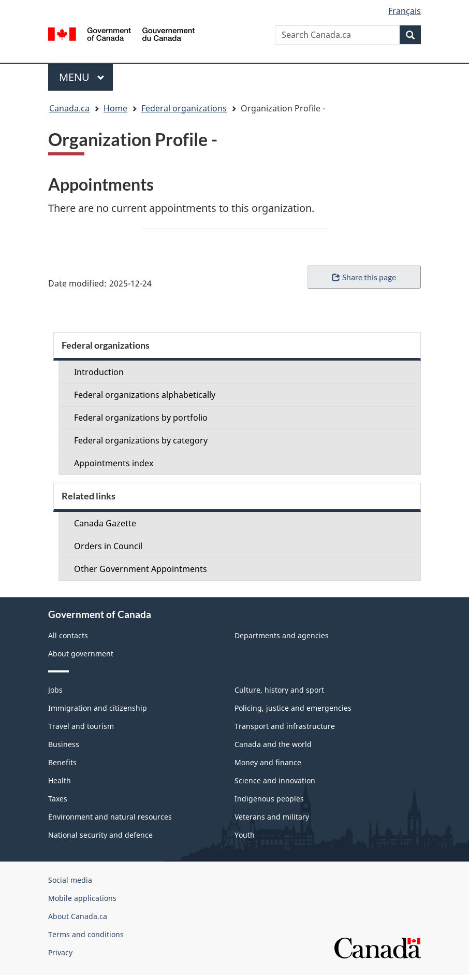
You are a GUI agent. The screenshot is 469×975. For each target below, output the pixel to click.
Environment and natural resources (110, 817)
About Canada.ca (77, 916)
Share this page (363, 277)
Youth (244, 835)
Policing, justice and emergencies (292, 708)
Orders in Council (108, 546)
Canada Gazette (105, 523)
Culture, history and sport (279, 690)
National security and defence (100, 835)
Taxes (57, 799)
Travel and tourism (81, 726)
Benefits (62, 762)
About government (80, 653)
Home (115, 108)
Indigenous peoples (269, 799)
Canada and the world (273, 744)
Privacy (60, 952)
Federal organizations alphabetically (144, 394)
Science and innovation (274, 780)
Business (63, 744)
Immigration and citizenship (97, 708)
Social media (70, 880)
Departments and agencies (281, 635)
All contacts (68, 635)
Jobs (55, 690)
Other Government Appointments (140, 569)
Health (59, 780)
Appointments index (113, 463)
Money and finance (267, 762)
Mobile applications (82, 898)
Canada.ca (69, 108)
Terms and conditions (86, 934)
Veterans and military (271, 817)
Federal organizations (184, 108)
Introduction (99, 372)
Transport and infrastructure (284, 726)
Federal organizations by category (141, 440)
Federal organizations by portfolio (141, 417)
